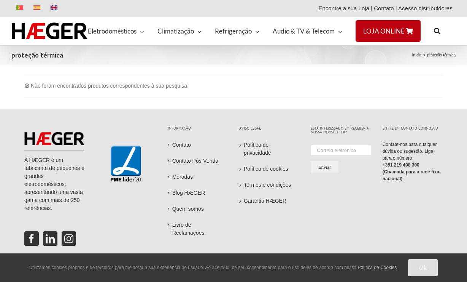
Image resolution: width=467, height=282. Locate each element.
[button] (437, 31)
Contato (384, 8)
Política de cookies (266, 169)
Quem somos (188, 209)
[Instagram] (69, 238)
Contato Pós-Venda (195, 161)
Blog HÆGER (188, 193)
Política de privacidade (257, 149)
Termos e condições (267, 185)
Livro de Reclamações (188, 229)
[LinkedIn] (50, 238)
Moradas (182, 177)
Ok (423, 267)
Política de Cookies (377, 267)
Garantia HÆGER (265, 201)
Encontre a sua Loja (343, 8)
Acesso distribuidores (427, 8)
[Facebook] (31, 238)
